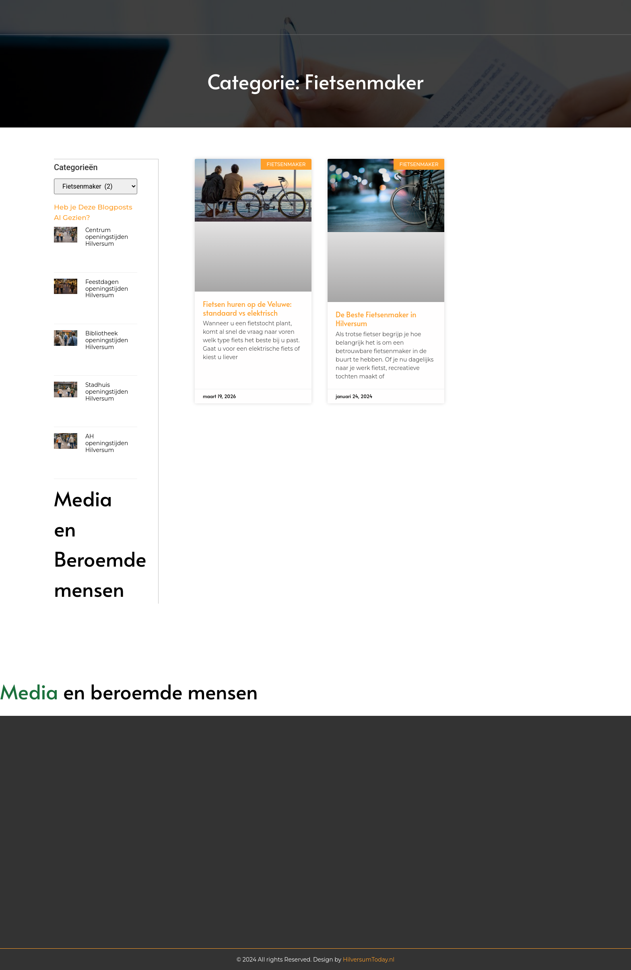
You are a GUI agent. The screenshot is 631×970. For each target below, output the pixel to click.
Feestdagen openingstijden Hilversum (106, 288)
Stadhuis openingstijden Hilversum (106, 391)
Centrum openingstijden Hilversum (106, 236)
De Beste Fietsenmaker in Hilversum (376, 318)
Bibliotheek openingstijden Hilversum (106, 339)
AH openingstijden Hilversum (106, 442)
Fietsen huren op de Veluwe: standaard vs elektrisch (247, 308)
